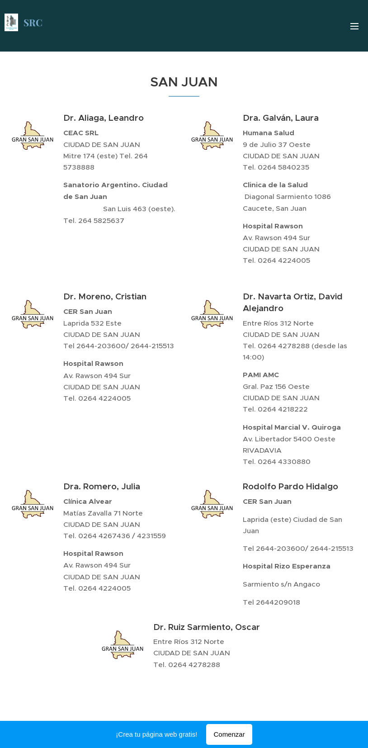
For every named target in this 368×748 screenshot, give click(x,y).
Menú (354, 26)
